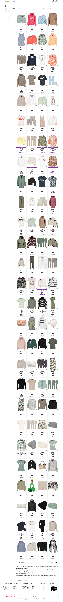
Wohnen (33, 592)
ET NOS (50, 579)
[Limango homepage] (7, 1)
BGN (52, 579)
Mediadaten (4, 593)
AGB (13, 588)
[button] (56, 1)
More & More (42, 579)
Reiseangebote (43, 591)
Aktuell (42, 588)
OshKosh (37, 579)
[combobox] (50, 3)
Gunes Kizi (55, 579)
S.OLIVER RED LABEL (32, 579)
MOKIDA (17, 579)
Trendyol (25, 579)
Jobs (3, 591)
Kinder (6, 14)
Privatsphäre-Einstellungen (16, 592)
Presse (4, 592)
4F (39, 579)
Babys (6, 13)
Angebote (33, 588)
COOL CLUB (46, 579)
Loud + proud (21, 579)
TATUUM (28, 579)
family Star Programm (6, 588)
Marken (33, 594)
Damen (6, 15)
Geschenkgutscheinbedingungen (17, 593)
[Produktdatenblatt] (21, 23)
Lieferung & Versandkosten (25, 588)
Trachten (33, 593)
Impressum (14, 591)
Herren (6, 16)
